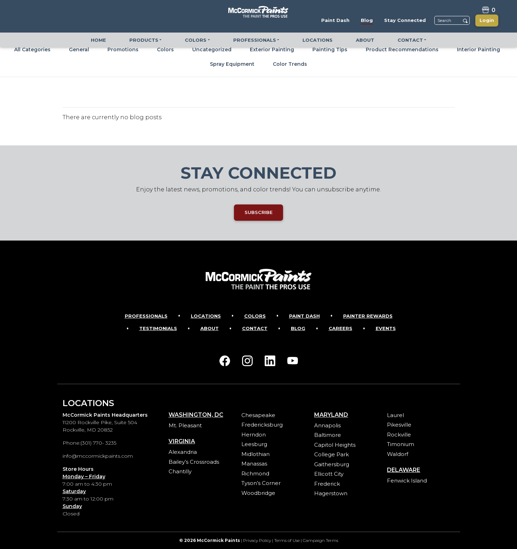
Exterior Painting (272, 49)
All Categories (32, 49)
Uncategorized (211, 49)
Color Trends (290, 64)
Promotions (123, 49)
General (79, 49)
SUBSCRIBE (258, 212)
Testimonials (158, 328)
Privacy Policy (257, 540)
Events (386, 328)
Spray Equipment (232, 64)
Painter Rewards (368, 316)
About (209, 328)
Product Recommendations (402, 49)
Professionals (146, 316)
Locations (206, 316)
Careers (340, 328)
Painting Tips (329, 49)
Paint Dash (304, 316)
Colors (165, 49)
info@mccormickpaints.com (98, 456)
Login (487, 20)
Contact (255, 328)
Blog (298, 328)
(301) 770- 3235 (98, 443)
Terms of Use (287, 540)
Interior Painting (478, 49)
